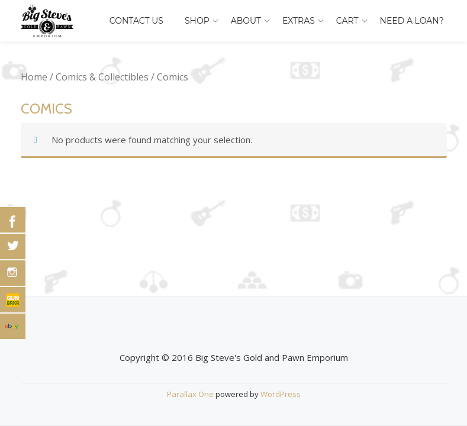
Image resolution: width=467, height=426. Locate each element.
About (246, 20)
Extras (298, 20)
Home (34, 76)
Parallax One (191, 394)
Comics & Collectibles (102, 76)
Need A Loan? (412, 20)
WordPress (280, 394)
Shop (197, 20)
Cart (347, 20)
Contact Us (136, 20)
